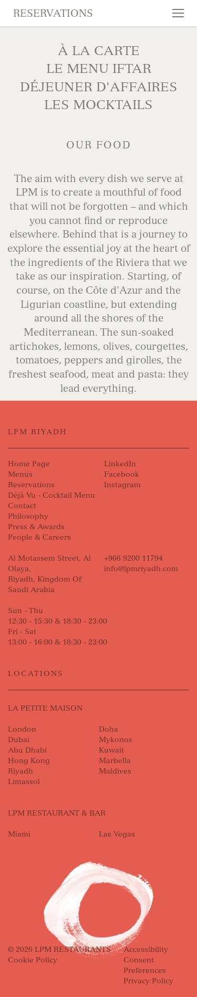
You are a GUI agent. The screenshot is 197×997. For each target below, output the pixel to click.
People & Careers (39, 537)
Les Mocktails (98, 104)
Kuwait (111, 750)
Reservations (53, 13)
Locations (36, 673)
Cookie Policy (32, 960)
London (22, 729)
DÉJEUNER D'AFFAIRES (99, 86)
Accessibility (145, 949)
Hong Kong (29, 760)
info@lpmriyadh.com (141, 568)
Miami (19, 834)
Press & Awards (36, 526)
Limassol (24, 781)
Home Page (29, 463)
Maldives (115, 771)
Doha (108, 729)
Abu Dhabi (27, 750)
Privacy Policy (148, 981)
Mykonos (115, 739)
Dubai (18, 739)
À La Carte (99, 50)
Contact (22, 505)
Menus (20, 474)
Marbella (115, 760)
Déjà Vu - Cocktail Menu (51, 495)
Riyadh (20, 771)
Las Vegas (117, 834)
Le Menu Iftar (98, 68)
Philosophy (28, 516)
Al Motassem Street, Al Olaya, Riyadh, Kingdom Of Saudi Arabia (49, 574)
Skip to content (45, 48)
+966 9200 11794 (133, 558)
